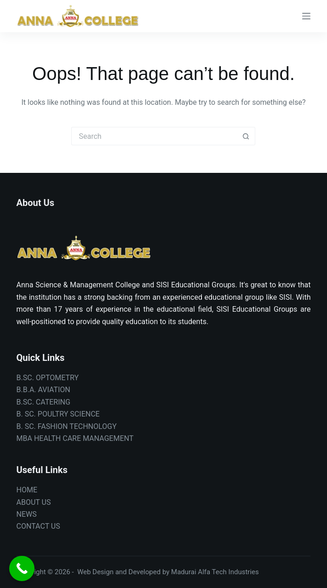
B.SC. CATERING (43, 402)
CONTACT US (38, 526)
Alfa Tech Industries (228, 572)
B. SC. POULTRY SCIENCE (58, 414)
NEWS (27, 514)
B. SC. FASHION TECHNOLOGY (67, 426)
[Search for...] (154, 136)
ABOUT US (34, 502)
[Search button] (246, 136)
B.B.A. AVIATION (43, 389)
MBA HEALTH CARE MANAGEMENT (75, 438)
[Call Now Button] (21, 568)
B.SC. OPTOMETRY (48, 377)
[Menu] (306, 16)
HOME (27, 489)
